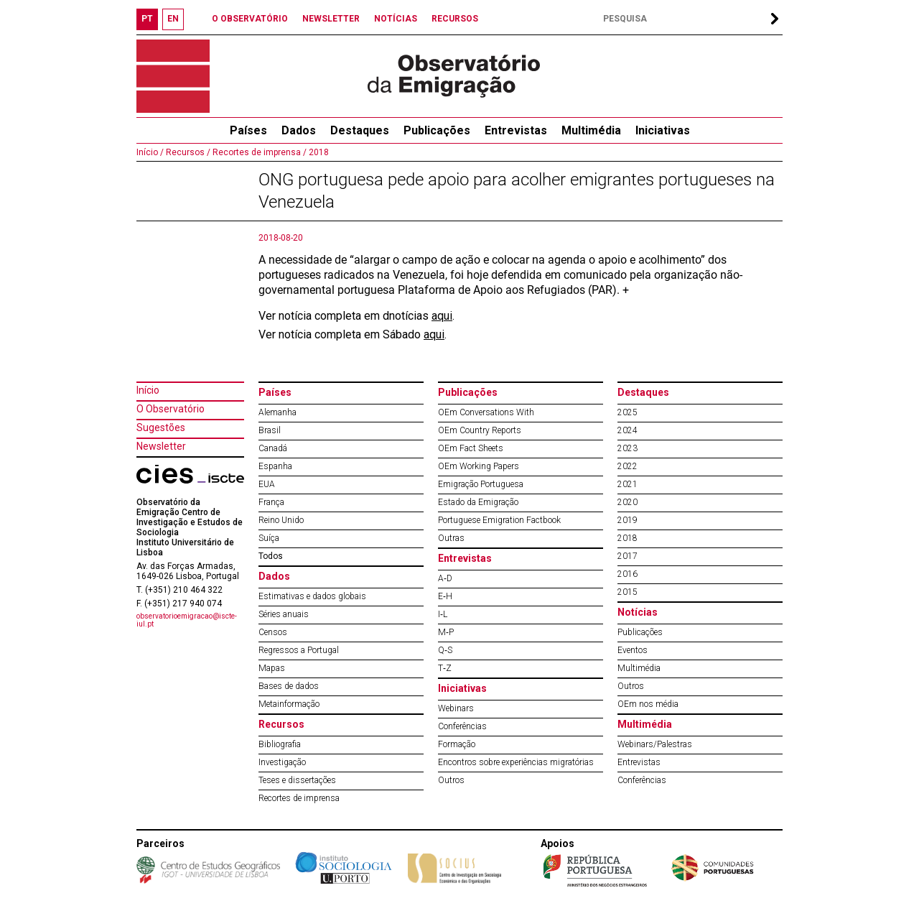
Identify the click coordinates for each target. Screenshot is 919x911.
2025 (627, 412)
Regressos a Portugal (298, 650)
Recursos (281, 724)
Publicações (436, 130)
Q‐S (445, 650)
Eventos (632, 650)
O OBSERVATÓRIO (250, 19)
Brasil (269, 430)
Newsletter (161, 446)
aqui (441, 316)
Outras (451, 538)
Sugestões (160, 427)
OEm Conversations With (486, 412)
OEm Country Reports (479, 430)
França (271, 502)
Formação (456, 744)
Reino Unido (281, 520)
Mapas (271, 668)
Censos (272, 632)
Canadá (272, 448)
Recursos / (187, 152)
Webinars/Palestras (654, 744)
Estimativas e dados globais (312, 596)
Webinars (456, 708)
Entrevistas (516, 130)
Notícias (637, 612)
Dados (298, 130)
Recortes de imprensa (299, 798)
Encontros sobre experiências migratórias (516, 762)
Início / (150, 152)
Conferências (462, 726)
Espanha (275, 466)
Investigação (282, 762)
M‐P (446, 632)
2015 (627, 592)
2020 (627, 502)
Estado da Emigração (478, 502)
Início (147, 390)
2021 (627, 484)
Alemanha (277, 412)
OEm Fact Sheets (470, 448)
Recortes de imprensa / (258, 152)
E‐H (445, 596)
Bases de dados (288, 686)
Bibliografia (279, 744)
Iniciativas (662, 130)
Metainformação (288, 704)
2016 (627, 574)
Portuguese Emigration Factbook (499, 520)
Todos (270, 556)
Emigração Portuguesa (480, 484)
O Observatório (170, 409)
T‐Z (445, 668)
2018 (318, 152)
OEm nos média (647, 704)
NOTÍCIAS (395, 19)
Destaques (359, 130)
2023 (627, 448)
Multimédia (591, 130)
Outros (451, 780)
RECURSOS (454, 19)
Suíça (268, 538)
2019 (627, 520)
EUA (266, 484)
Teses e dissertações (297, 780)
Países (274, 392)
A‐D (445, 578)
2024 (627, 430)
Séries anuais (283, 614)
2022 (627, 466)
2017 (627, 556)
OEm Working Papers (478, 466)
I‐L (442, 614)
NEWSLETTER (331, 19)
